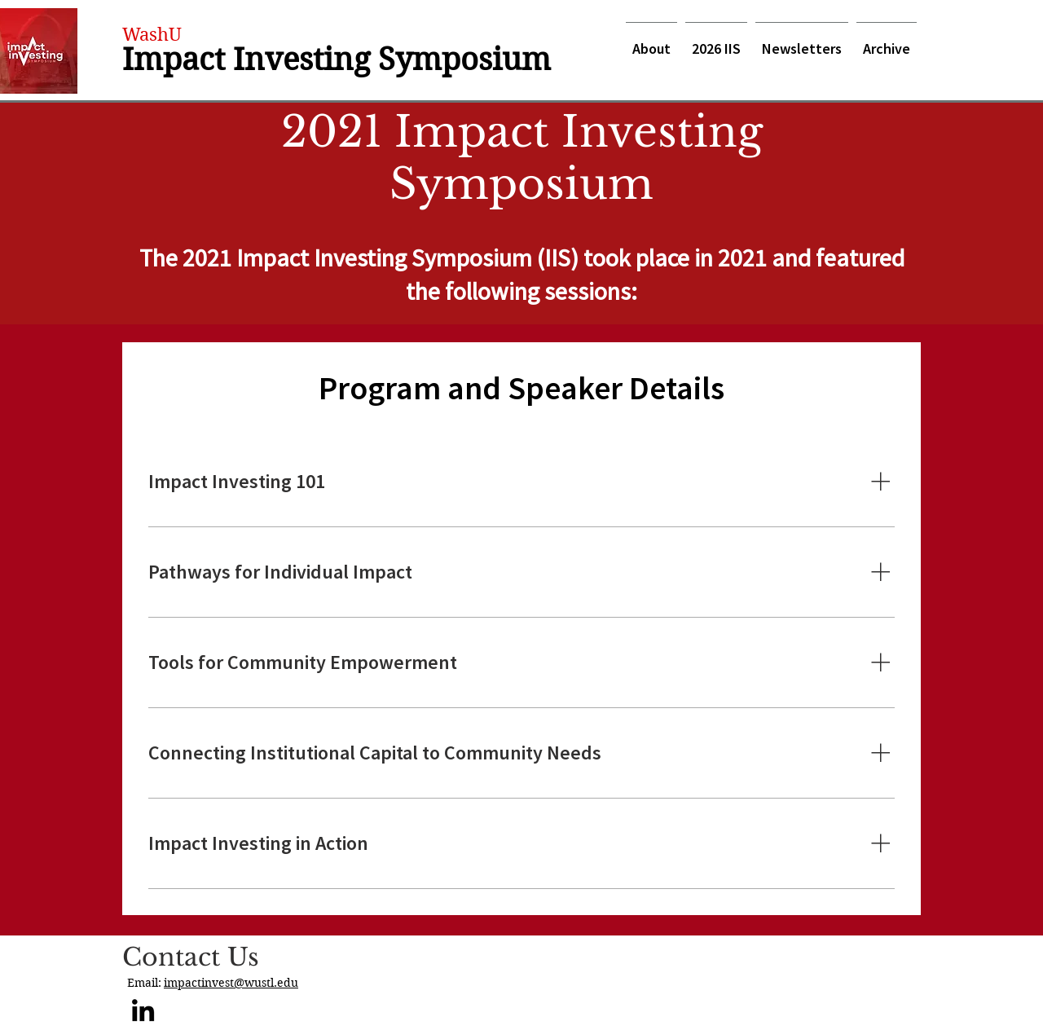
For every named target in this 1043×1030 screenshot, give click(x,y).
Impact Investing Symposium (336, 59)
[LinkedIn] (143, 1010)
